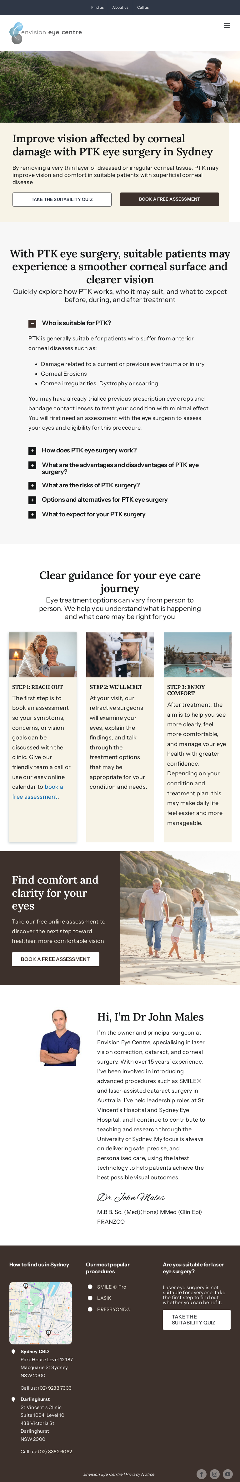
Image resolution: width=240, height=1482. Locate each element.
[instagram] (215, 1474)
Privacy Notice (140, 1474)
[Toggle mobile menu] (227, 25)
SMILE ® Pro (111, 1287)
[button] (119, 323)
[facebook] (202, 1474)
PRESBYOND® (114, 1309)
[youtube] (228, 1474)
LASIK (104, 1298)
